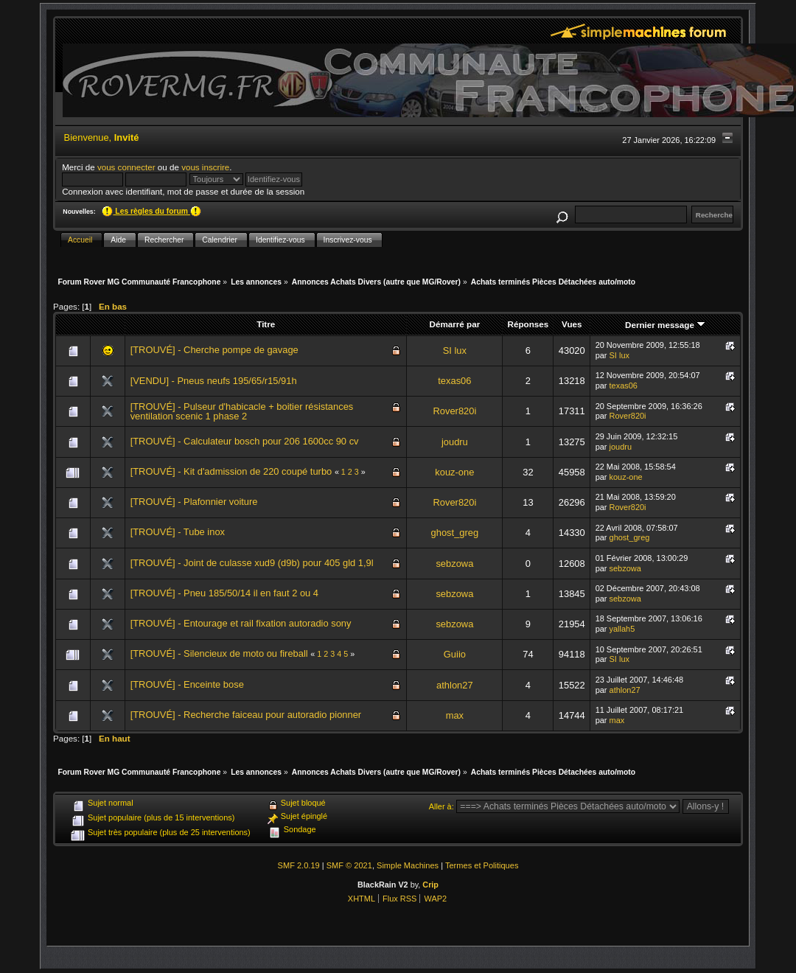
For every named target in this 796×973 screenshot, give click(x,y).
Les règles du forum (151, 211)
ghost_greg (455, 532)
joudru (454, 441)
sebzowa (454, 563)
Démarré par (455, 324)
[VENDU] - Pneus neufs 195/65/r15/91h (213, 380)
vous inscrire (205, 167)
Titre (265, 324)
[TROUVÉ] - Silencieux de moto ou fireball (220, 653)
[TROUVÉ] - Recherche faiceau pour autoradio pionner (246, 714)
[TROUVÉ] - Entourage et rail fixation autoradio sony (241, 623)
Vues (572, 324)
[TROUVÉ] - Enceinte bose (187, 684)
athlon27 (454, 685)
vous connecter (126, 167)
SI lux (455, 350)
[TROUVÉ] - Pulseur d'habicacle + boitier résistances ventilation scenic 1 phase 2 (242, 411)
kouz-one (454, 472)
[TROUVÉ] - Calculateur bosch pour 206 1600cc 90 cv (244, 441)
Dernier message (665, 324)
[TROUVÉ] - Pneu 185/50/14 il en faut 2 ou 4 (224, 593)
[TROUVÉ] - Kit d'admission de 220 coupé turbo (231, 471)
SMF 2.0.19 (299, 865)
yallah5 (622, 628)
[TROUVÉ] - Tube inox (177, 531)
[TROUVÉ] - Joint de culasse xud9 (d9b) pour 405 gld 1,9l (252, 562)
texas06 (454, 380)
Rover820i (454, 410)
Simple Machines (408, 865)
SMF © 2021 (349, 865)
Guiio (455, 654)
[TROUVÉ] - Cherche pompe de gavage (214, 349)
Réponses (528, 324)
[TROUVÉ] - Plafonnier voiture (194, 501)
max (455, 715)
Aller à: (441, 806)
